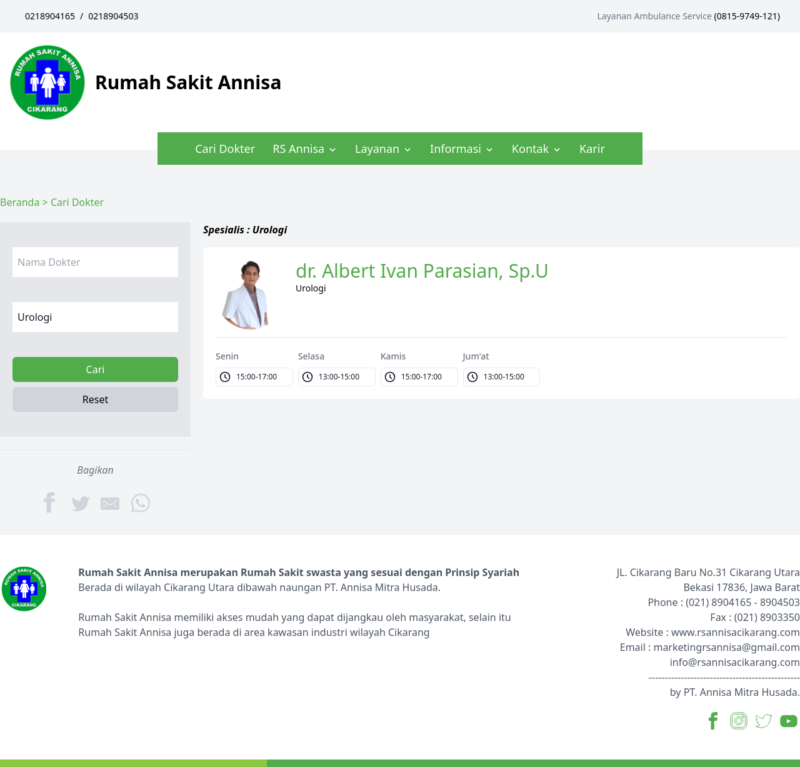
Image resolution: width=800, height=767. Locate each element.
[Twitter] (80, 503)
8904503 (780, 602)
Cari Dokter (225, 148)
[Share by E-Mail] (110, 503)
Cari (95, 369)
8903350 (780, 617)
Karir (592, 148)
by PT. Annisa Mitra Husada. (735, 692)
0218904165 (50, 16)
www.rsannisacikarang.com (735, 632)
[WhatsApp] (140, 502)
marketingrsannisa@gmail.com (726, 647)
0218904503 (113, 16)
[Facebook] (50, 502)
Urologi (311, 288)
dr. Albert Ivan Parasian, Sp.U (422, 271)
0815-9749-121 (747, 16)
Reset (95, 399)
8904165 (731, 602)
